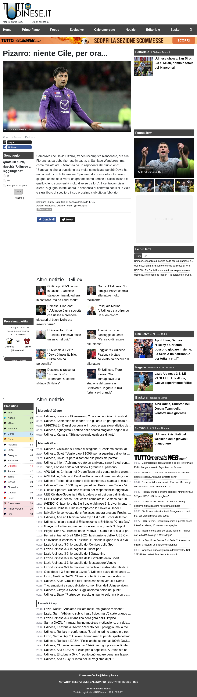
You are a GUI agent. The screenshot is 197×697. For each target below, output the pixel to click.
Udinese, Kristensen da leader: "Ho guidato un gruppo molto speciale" (91, 421)
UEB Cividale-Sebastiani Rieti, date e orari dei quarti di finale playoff (89, 494)
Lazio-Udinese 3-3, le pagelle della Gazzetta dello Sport (81, 558)
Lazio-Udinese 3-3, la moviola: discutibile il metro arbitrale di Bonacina (91, 567)
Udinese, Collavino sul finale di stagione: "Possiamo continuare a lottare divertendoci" (101, 449)
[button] (18, 191)
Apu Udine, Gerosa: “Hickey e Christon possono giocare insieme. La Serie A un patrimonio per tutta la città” (173, 349)
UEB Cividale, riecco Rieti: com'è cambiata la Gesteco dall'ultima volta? (92, 499)
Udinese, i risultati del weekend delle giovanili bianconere (171, 439)
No (8, 180)
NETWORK (65, 682)
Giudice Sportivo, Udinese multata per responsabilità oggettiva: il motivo (92, 490)
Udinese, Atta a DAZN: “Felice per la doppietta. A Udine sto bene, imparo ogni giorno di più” (105, 650)
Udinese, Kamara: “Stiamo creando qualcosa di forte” (80, 434)
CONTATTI (114, 682)
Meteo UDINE (19, 360)
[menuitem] (191, 29)
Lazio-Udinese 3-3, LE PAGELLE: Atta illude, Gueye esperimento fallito (173, 378)
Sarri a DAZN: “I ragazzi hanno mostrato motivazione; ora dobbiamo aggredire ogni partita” (105, 622)
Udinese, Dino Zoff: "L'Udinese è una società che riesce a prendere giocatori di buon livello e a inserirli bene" (58, 315)
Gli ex (49, 202)
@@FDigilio (80, 205)
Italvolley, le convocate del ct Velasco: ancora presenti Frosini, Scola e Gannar (96, 512)
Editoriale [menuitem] (153, 29)
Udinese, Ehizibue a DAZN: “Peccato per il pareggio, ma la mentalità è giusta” (96, 627)
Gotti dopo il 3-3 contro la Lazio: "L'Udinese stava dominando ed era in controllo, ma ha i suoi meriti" (111, 571)
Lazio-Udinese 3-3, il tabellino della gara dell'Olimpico (80, 618)
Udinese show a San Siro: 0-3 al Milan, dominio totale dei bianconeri (174, 63)
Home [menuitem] (7, 29)
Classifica (11, 406)
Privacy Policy (110, 675)
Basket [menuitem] (175, 29)
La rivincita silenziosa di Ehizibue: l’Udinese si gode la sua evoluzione (91, 540)
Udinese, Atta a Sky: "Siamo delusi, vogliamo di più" (79, 659)
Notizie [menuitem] (130, 29)
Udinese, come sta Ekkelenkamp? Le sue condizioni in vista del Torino (91, 416)
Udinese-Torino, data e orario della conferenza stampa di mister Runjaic (92, 480)
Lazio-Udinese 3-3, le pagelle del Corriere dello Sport (79, 544)
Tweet (67, 219)
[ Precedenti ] (18, 350)
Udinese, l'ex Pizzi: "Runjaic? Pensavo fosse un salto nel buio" (64, 335)
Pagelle (140, 367)
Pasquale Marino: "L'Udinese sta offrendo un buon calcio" (113, 310)
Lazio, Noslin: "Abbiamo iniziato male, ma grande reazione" (84, 609)
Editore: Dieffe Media (98, 688)
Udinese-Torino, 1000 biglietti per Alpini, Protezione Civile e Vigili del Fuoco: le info (99, 485)
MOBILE (126, 682)
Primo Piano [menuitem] (31, 29)
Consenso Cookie (89, 675)
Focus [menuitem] (54, 29)
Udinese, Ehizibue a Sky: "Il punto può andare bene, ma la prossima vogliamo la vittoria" (103, 654)
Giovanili (141, 428)
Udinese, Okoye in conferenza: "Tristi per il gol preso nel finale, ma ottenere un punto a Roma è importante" (116, 645)
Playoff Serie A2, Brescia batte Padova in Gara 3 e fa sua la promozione (92, 530)
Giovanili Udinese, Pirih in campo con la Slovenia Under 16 (83, 508)
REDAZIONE (80, 682)
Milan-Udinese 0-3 (150, 172)
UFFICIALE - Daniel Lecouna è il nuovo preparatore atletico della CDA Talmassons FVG (103, 425)
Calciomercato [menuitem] (104, 29)
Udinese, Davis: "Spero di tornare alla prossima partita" (81, 458)
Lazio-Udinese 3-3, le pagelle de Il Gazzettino (74, 553)
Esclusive (142, 334)
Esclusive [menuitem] (77, 29)
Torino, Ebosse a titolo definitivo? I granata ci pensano (80, 467)
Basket (140, 397)
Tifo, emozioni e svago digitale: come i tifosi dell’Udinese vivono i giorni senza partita (100, 585)
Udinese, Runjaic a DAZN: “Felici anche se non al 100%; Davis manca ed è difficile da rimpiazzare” (110, 640)
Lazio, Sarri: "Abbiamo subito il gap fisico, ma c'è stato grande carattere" (92, 613)
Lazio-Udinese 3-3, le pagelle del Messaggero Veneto (80, 562)
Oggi (138, 256)
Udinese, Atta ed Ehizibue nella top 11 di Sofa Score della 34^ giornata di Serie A (98, 517)
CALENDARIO (98, 682)
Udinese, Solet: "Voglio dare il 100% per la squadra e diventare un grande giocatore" (100, 453)
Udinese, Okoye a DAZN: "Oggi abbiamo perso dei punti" (82, 590)
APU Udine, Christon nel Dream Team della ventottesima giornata (88, 471)
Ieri (145, 256)
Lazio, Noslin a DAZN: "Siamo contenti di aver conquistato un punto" (90, 576)
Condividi (46, 219)
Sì (8, 175)
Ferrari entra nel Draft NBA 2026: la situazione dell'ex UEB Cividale (89, 535)
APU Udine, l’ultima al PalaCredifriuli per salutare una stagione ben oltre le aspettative (101, 476)
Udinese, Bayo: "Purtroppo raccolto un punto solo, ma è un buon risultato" (93, 594)
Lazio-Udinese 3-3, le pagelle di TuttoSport (72, 549)
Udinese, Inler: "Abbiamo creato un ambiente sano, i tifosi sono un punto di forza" (98, 462)
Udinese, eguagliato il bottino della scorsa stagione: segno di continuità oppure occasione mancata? (111, 430)
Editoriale (142, 52)
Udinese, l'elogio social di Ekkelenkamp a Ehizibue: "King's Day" (87, 521)
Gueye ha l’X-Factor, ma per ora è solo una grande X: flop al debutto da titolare (97, 526)
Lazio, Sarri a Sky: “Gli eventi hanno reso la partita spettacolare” (87, 636)
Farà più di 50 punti (17, 185)
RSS (135, 682)
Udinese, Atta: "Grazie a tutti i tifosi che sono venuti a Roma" (84, 581)
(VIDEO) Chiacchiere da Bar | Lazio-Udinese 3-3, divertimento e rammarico (94, 503)
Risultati (18, 198)
